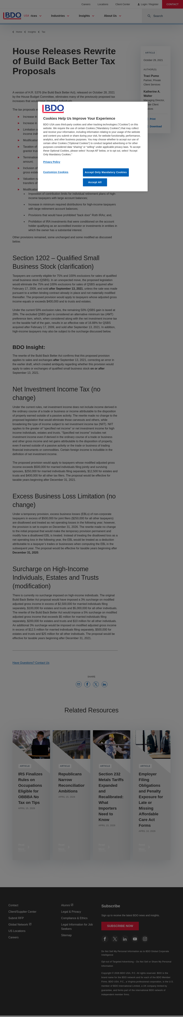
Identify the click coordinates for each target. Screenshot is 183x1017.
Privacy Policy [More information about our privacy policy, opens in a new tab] (51, 161)
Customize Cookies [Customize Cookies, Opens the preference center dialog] (55, 172)
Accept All (95, 182)
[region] (93, 146)
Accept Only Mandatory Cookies (106, 172)
